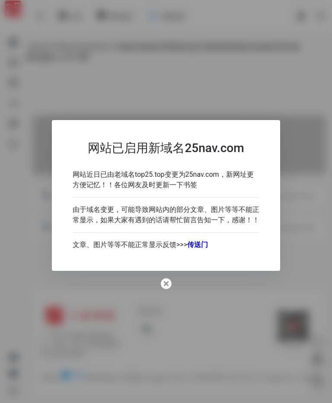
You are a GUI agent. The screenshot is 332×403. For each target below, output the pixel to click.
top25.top (150, 174)
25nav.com (202, 174)
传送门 (197, 244)
